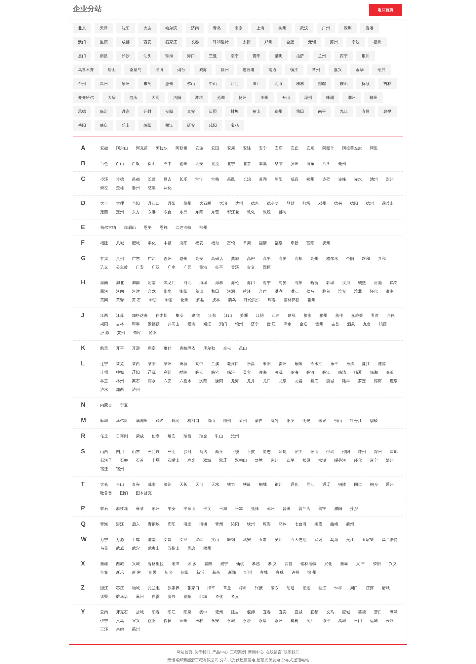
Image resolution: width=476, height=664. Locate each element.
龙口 (267, 381)
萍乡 (354, 508)
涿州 (140, 596)
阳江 (172, 612)
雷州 (283, 363)
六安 (168, 381)
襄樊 (387, 111)
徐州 (225, 69)
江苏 (120, 315)
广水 (172, 267)
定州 (120, 212)
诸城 (386, 588)
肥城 (136, 243)
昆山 (243, 348)
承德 (82, 111)
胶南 (307, 315)
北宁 (231, 163)
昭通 (291, 588)
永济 (247, 620)
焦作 (339, 315)
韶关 (298, 451)
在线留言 (274, 652)
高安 (199, 258)
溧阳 (219, 381)
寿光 (191, 460)
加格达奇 (140, 315)
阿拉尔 (162, 148)
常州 (316, 69)
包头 (134, 97)
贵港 (203, 267)
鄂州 (203, 227)
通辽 (326, 484)
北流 (215, 163)
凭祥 (255, 508)
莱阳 (152, 363)
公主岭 (122, 267)
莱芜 (120, 363)
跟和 (366, 258)
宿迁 (104, 469)
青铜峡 (154, 524)
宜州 (183, 620)
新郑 (232, 572)
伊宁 (104, 620)
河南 (152, 282)
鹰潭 (394, 612)
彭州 (156, 508)
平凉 (239, 508)
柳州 (373, 97)
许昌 (295, 572)
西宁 (344, 56)
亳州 (342, 163)
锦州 (239, 324)
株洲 (330, 97)
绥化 (358, 460)
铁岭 (247, 484)
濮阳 (338, 508)
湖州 (264, 97)
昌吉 (168, 179)
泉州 (126, 83)
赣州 (183, 258)
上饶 (235, 451)
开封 (147, 111)
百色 (104, 163)
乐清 (350, 363)
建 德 (195, 315)
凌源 (279, 372)
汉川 (346, 282)
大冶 (223, 203)
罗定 (362, 381)
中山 (213, 83)
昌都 (136, 179)
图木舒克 (144, 493)
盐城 (140, 612)
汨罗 (291, 420)
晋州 (319, 324)
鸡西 (383, 324)
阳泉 (187, 612)
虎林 (216, 300)
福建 (104, 243)
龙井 (251, 381)
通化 (294, 484)
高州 (314, 258)
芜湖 (221, 97)
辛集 (104, 572)
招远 (306, 588)
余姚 (120, 629)
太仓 (104, 484)
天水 (215, 484)
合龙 (152, 291)
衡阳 (183, 291)
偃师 (251, 612)
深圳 (348, 28)
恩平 (148, 227)
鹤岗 (394, 282)
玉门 (358, 620)
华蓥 (169, 300)
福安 (199, 243)
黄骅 (120, 300)
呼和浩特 (221, 42)
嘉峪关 (357, 315)
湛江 (256, 83)
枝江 (322, 588)
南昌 (104, 56)
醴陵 (183, 372)
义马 (330, 612)
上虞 (251, 451)
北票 (247, 163)
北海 (278, 83)
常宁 (199, 179)
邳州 (271, 508)
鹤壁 (362, 282)
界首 (375, 315)
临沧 (215, 372)
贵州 (120, 258)
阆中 (199, 363)
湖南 (136, 282)
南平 (322, 111)
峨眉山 (130, 227)
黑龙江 (170, 282)
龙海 (235, 381)
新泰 (344, 563)
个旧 (350, 258)
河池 (378, 282)
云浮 (390, 620)
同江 (310, 484)
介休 (391, 315)
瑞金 (203, 436)
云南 (104, 612)
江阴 (260, 315)
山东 (136, 451)
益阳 (152, 620)
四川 (120, 451)
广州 (326, 28)
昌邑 (231, 179)
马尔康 (122, 420)
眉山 (211, 420)
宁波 (356, 42)
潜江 (120, 524)
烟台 (181, 69)
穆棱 (374, 420)
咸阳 (213, 125)
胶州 (323, 315)
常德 (120, 179)
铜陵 (342, 484)
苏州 (334, 42)
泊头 (326, 163)
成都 (126, 42)
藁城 (235, 258)
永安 (215, 620)
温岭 (199, 539)
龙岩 (298, 381)
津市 (288, 324)
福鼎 (215, 243)
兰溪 (215, 363)
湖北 (120, 282)
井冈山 (173, 324)
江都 (212, 315)
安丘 (294, 148)
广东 (136, 258)
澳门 (82, 42)
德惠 (255, 203)
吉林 (387, 83)
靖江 (207, 324)
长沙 (126, 56)
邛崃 (283, 524)
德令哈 (273, 203)
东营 (215, 212)
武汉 (304, 28)
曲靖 (334, 524)
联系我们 (291, 652)
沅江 (310, 620)
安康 (231, 148)
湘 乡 (191, 563)
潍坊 (199, 97)
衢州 (350, 524)
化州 (184, 300)
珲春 (272, 300)
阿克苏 (142, 148)
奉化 (152, 243)
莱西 (136, 363)
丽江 (169, 125)
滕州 (168, 484)
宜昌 (366, 111)
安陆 (247, 148)
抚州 (326, 243)
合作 (263, 291)
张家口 (193, 588)
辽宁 (104, 363)
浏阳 (203, 381)
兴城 (136, 563)
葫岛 (232, 300)
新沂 (200, 572)
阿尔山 (122, 148)
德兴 (338, 203)
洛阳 (177, 97)
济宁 (255, 324)
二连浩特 (183, 227)
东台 (168, 212)
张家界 (173, 588)
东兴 (183, 212)
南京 (239, 28)
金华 (360, 69)
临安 (199, 372)
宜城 (298, 612)
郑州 (268, 42)
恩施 (164, 227)
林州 (120, 381)
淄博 (159, 69)
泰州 (278, 111)
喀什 (168, 348)
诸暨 (104, 596)
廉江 (366, 363)
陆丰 (346, 381)
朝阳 (279, 179)
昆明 (278, 56)
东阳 (199, 212)
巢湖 (263, 179)
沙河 (187, 451)
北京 (82, 28)
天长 (183, 484)
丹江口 (154, 203)
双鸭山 (241, 460)
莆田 (300, 111)
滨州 (294, 163)
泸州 (136, 389)
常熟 (215, 179)
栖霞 (318, 524)
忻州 (248, 572)
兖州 (219, 612)
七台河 (300, 524)
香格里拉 (156, 563)
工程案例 (238, 652)
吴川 (279, 539)
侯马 (310, 291)
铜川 (279, 484)
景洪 (191, 324)
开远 (136, 348)
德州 (370, 203)
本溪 (263, 163)
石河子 (106, 460)
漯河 (378, 381)
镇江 (294, 69)
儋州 (187, 203)
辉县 (200, 300)
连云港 (249, 69)
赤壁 (326, 179)
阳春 (156, 612)
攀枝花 (122, 508)
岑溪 (104, 179)
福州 (377, 42)
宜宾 (283, 612)
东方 (136, 212)
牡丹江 (356, 420)
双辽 (223, 460)
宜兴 (136, 620)
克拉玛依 (187, 348)
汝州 (235, 436)
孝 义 (272, 563)
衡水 (168, 291)
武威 (120, 548)
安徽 (104, 148)
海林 (219, 282)
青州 (219, 524)
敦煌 (267, 212)
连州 (104, 372)
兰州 (322, 56)
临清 (342, 372)
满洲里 (142, 420)
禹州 (136, 629)
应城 (346, 612)
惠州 (169, 83)
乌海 (334, 539)
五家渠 (368, 539)
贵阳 (256, 56)
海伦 (235, 282)
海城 (203, 282)
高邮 (298, 258)
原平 (326, 620)
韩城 (330, 282)
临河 (310, 372)
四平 (291, 460)
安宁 (263, 148)
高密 (251, 258)
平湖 (223, 508)
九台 (367, 324)
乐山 (126, 125)
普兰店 (304, 508)
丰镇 (168, 243)
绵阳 (147, 125)
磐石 (104, 508)
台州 (82, 83)
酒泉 (351, 324)
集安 (179, 315)
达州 (239, 203)
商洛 (203, 451)
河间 (120, 291)
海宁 (267, 282)
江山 (228, 315)
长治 (247, 179)
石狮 (124, 460)
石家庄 (171, 42)
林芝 (104, 381)
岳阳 (82, 125)
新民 (153, 572)
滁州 (136, 188)
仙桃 (240, 563)
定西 (104, 212)
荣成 (140, 436)
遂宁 (374, 460)
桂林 (300, 83)
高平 (267, 258)
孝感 (256, 563)
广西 (152, 258)
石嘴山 (173, 460)
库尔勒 (209, 348)
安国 (215, 148)
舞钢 (231, 539)
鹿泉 (394, 381)
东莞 (147, 83)
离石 (136, 381)
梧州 (207, 548)
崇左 (104, 188)
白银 (136, 163)
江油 (276, 315)
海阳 (298, 282)
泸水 (104, 389)
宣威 (280, 572)
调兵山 (388, 203)
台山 (120, 484)
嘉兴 (338, 69)
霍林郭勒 (291, 300)
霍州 (311, 300)
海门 (251, 282)
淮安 (342, 291)
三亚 (213, 56)
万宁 (104, 539)
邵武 (330, 451)
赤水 (358, 179)
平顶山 (189, 508)
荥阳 (377, 563)
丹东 (126, 111)
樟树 (243, 588)
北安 (199, 163)
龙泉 (283, 381)
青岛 (217, 28)
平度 (207, 508)
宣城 (264, 572)
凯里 (104, 348)
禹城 (342, 620)
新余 (216, 572)
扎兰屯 (154, 588)
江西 (104, 315)
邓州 (322, 203)
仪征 (168, 620)
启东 (136, 524)
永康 (263, 620)
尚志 (267, 451)
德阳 (354, 203)
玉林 (199, 620)
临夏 (358, 372)
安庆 (279, 148)
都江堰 (233, 212)
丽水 (152, 381)
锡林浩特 (308, 563)
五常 (263, 539)
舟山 (286, 97)
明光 (306, 420)
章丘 (227, 588)
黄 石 (136, 300)
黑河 (104, 291)
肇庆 (104, 125)
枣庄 (120, 588)
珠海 (169, 56)
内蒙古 (106, 405)
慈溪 (152, 188)
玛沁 (175, 420)
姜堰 (244, 315)
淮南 (390, 291)
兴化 (328, 563)
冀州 (121, 332)
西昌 (289, 563)
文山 (215, 539)
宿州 (120, 469)
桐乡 (374, 484)
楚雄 (120, 188)
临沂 (390, 372)
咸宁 (224, 563)
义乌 (120, 620)
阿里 (374, 148)
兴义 (393, 563)
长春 (195, 42)
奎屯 (227, 348)
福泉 (279, 243)
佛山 (191, 83)
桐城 (263, 484)
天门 (199, 484)
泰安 (191, 111)
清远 (187, 524)
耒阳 (267, 363)
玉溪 (104, 629)
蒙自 (259, 420)
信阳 (184, 572)
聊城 (120, 372)
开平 (120, 348)
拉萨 (300, 56)
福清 (263, 243)
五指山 (173, 548)
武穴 (136, 548)
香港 (370, 28)
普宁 (322, 508)
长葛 (152, 179)
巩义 (104, 267)
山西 (104, 451)
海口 (191, 56)
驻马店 (122, 596)
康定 (152, 348)
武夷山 (154, 548)
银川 (366, 56)
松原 (306, 460)
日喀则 (122, 436)
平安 (172, 508)
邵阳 (346, 451)
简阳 (153, 332)
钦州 (251, 524)
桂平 (219, 267)
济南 (195, 28)
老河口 (233, 363)
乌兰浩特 (390, 539)
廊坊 (183, 363)
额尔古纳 (108, 227)
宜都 (314, 612)
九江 (344, 111)
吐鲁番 (106, 493)
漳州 (308, 97)
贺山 (199, 291)
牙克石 (122, 612)
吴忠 (191, 548)
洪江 (294, 291)
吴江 (350, 539)
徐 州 (311, 572)
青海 (104, 524)
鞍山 (344, 83)
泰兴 (136, 484)
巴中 (168, 163)
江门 (235, 83)
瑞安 (172, 436)
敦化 (251, 212)
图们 (124, 493)
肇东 (275, 588)
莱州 (168, 363)
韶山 (314, 451)
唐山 (112, 69)
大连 (147, 28)
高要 (283, 258)
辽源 (152, 372)
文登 (183, 539)
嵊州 (362, 451)
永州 (279, 620)
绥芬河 (340, 460)
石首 (140, 460)
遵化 (219, 596)
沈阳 (126, 28)
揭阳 (104, 324)
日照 (213, 111)
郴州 (310, 179)
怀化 (374, 291)
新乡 (169, 572)
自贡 (156, 596)
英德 (362, 612)
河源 (231, 291)
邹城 (203, 596)
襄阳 (208, 563)
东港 (152, 212)
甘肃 (104, 258)
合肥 (290, 42)
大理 (120, 203)
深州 (378, 451)
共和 (382, 258)
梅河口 (193, 420)
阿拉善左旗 (352, 148)
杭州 (282, 28)
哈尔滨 (171, 28)
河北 (187, 282)
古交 (251, 267)
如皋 (156, 436)
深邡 (394, 451)
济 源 (104, 332)
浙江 (104, 588)
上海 (260, 28)
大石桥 (205, 203)
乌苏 (104, 548)
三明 (172, 451)
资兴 (172, 596)
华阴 (153, 300)
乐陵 (298, 363)
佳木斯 (162, 315)
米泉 (322, 420)
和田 (215, 291)
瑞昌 (187, 436)
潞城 (330, 381)
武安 (247, 539)
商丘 (219, 451)
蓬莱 (140, 508)
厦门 (82, 56)
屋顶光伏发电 (268, 660)
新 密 (136, 572)
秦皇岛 (135, 69)
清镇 (203, 524)
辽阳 (136, 372)
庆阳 (172, 524)
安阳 (169, 111)
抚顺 (366, 83)
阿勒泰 (181, 148)
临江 (326, 372)
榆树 (294, 620)
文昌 (168, 539)
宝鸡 (235, 125)
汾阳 (183, 243)
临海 (294, 372)
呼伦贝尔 (252, 300)
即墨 (136, 324)
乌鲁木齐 (86, 69)
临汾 (231, 372)
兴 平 (360, 563)
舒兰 (259, 460)
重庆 (104, 42)
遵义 (235, 596)
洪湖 (279, 291)
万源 (120, 539)
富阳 (310, 243)
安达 (199, 148)
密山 (338, 420)
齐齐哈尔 (86, 97)
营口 (378, 612)
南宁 (235, 56)
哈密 (314, 282)
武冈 (318, 539)
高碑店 (217, 258)
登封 (291, 203)
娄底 (314, 381)
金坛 (303, 324)
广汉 (156, 267)
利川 (168, 372)
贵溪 (235, 267)
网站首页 (184, 652)
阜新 (294, 243)
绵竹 (275, 420)
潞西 (120, 389)
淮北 (358, 291)
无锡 (312, 42)
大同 (155, 97)
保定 (104, 111)
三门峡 (154, 451)
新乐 (120, 572)
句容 (137, 332)
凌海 (263, 372)
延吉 (235, 612)
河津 (136, 291)
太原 (247, 42)
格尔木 (332, 258)
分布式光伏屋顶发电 (238, 660)
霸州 (183, 163)
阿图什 (328, 148)
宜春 (267, 612)
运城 (374, 620)
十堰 (156, 460)
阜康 (247, 243)
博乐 (310, 163)
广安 (140, 267)
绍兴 (381, 69)
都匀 (283, 212)
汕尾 (283, 451)
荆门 (223, 324)
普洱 (287, 508)
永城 (231, 620)
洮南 (152, 484)
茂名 (160, 420)
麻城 (104, 420)
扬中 (203, 612)
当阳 (136, 203)
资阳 (187, 596)
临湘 (374, 372)
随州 (390, 460)
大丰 (104, 203)
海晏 (283, 282)
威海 (203, 69)
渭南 (152, 539)
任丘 (104, 436)
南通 (272, 69)
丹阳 (172, 203)
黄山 (256, 111)
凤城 (120, 243)
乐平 (334, 363)
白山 (120, 163)
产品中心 (220, 652)
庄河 (370, 588)
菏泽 (247, 291)
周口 (354, 588)
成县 (294, 179)
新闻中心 (256, 652)
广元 (187, 267)
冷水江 (316, 363)
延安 (191, 125)
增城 (136, 588)
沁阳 (235, 524)
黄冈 (104, 300)
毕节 (279, 163)
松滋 (322, 460)
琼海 (267, 524)
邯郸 (322, 83)
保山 (152, 163)
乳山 (219, 436)
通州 (390, 484)
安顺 (310, 148)
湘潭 (175, 563)
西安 (147, 42)
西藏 (120, 563)
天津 (104, 28)
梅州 (227, 420)
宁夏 (124, 405)
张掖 (259, 588)
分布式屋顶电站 (295, 660)
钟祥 (338, 588)
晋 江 (271, 324)
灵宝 (247, 372)
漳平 (211, 588)
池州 (374, 179)
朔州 (275, 460)
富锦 (231, 243)
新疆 (104, 563)
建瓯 (292, 315)
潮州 (352, 97)
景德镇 (154, 324)
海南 (104, 282)
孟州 (243, 420)
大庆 (112, 97)
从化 (168, 188)
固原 (267, 267)
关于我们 (202, 652)
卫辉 (136, 539)
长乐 (183, 179)
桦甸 (326, 291)
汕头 (147, 56)
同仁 (358, 484)
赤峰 (342, 179)
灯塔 (306, 203)
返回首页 (385, 10)
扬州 (243, 97)
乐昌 (251, 363)
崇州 (390, 179)
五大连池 (298, 539)
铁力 (231, 484)
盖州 (168, 258)
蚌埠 (235, 111)
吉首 (335, 324)
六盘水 (185, 381)
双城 (207, 460)
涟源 (382, 363)
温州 (104, 83)
